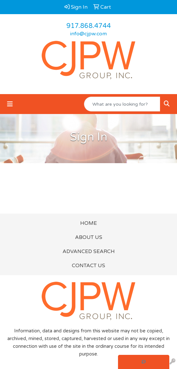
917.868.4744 (88, 26)
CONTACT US (88, 265)
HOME (88, 223)
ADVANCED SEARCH (89, 251)
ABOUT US (88, 237)
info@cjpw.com (88, 34)
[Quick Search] (122, 104)
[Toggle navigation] (10, 104)
